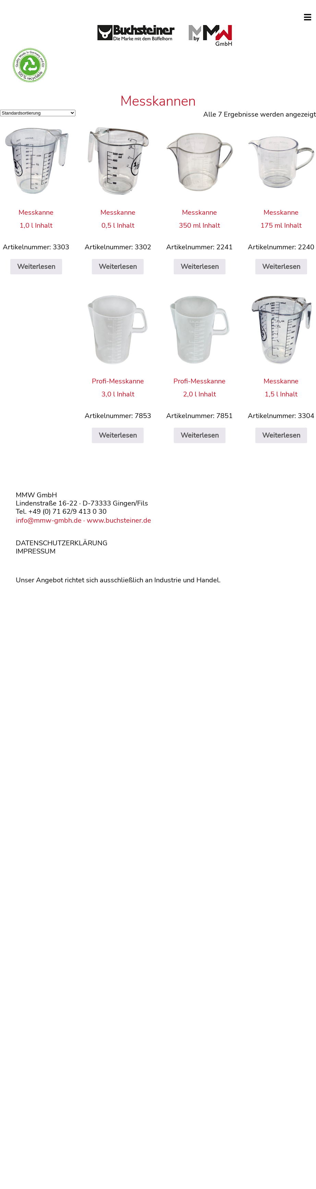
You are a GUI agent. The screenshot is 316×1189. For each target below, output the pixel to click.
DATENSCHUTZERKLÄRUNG (62, 543)
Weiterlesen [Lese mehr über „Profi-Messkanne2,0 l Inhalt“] (200, 435)
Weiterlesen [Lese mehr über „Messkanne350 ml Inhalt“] (200, 266)
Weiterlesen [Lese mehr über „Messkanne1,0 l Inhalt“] (36, 266)
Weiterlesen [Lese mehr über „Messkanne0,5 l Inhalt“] (118, 266)
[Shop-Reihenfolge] (37, 113)
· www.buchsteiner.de (116, 520)
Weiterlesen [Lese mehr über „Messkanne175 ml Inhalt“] (281, 266)
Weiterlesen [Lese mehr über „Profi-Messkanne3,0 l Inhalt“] (118, 435)
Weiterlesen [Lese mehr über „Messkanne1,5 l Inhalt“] (281, 435)
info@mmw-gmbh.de (49, 520)
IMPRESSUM (36, 551)
